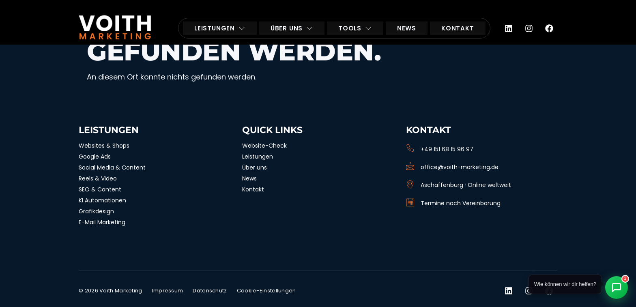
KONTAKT (457, 28)
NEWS (406, 28)
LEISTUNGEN (219, 28)
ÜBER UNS (292, 28)
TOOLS (355, 28)
